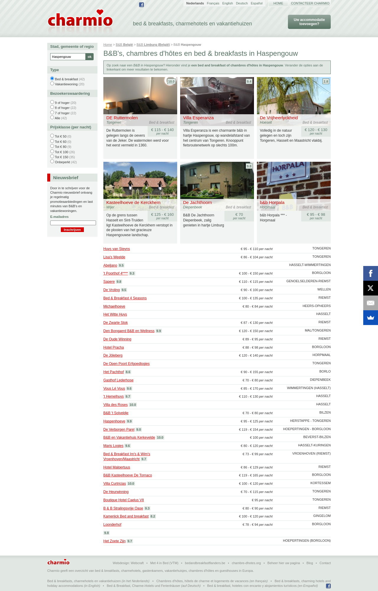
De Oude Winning (117, 339)
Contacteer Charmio (310, 3)
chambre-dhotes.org (246, 563)
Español (257, 3)
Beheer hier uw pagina (284, 563)
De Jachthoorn (197, 202)
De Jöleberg (113, 355)
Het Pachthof (113, 372)
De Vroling (111, 290)
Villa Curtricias (114, 483)
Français (213, 3)
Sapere (109, 282)
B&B (124, 44)
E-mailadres (59, 216)
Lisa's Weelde (114, 257)
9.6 (129, 388)
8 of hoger (62, 108)
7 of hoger (62, 113)
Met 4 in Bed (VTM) (164, 563)
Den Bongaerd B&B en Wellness (128, 331)
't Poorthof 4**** (115, 273)
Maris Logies (113, 446)
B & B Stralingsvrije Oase (123, 508)
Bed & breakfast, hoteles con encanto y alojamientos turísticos (252, 585)
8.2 (153, 516)
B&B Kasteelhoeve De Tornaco (127, 475)
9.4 (249, 81)
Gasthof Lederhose (118, 380)
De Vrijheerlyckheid (279, 117)
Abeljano (110, 265)
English (227, 3)
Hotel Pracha (113, 347)
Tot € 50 (60, 136)
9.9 (159, 331)
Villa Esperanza (198, 117)
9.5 (121, 265)
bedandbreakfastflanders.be (205, 563)
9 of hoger (62, 103)
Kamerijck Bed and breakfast (126, 516)
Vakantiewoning (66, 84)
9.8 (249, 166)
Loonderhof (112, 525)
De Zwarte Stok (115, 323)
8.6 (128, 372)
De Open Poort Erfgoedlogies (126, 364)
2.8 (326, 81)
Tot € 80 (60, 146)
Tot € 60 (60, 141)
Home (278, 3)
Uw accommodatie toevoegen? (309, 22)
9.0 (138, 429)
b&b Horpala (272, 202)
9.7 (128, 396)
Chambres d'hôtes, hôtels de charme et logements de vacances (203, 581)
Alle (57, 118)
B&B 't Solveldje (115, 413)
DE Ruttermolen (122, 117)
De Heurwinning (115, 492)
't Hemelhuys (113, 396)
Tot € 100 (61, 152)
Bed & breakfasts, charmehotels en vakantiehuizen (84, 581)
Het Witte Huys (115, 314)
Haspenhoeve (114, 421)
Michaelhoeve (114, 306)
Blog (310, 563)
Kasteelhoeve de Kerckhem (133, 202)
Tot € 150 (61, 157)
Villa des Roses (115, 405)
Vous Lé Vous (114, 388)
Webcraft (137, 563)
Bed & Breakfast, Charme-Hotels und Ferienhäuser (143, 585)
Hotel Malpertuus (116, 467)
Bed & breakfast (66, 79)
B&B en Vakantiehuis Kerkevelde (129, 437)
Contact (325, 563)
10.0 (171, 81)
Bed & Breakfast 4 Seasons (125, 298)
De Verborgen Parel (118, 429)
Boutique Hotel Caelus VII (123, 500)
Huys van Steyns (116, 249)
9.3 (132, 273)
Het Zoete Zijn (114, 541)
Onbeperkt (62, 162)
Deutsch (242, 3)
